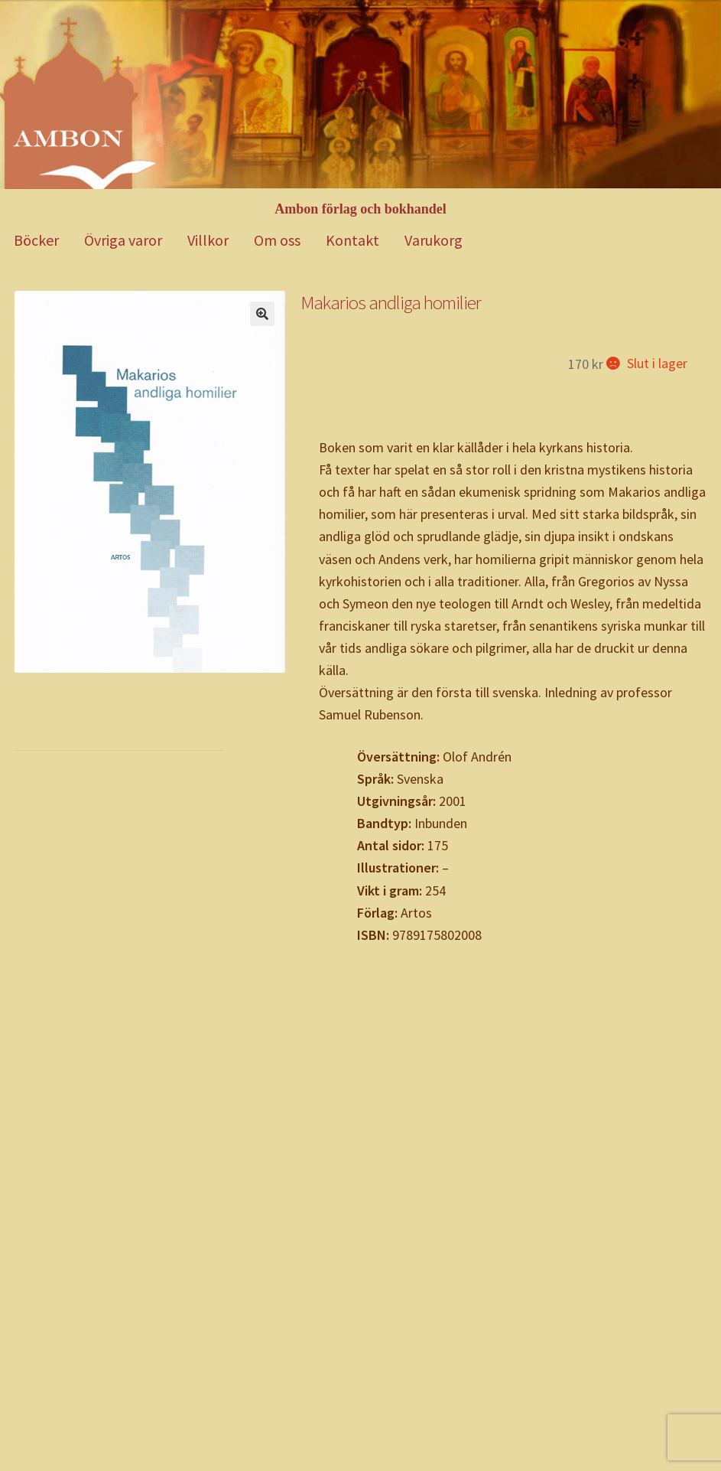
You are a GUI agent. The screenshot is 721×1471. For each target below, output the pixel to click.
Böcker (36, 240)
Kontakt (352, 240)
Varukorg (433, 240)
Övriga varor (123, 240)
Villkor (208, 240)
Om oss (277, 240)
